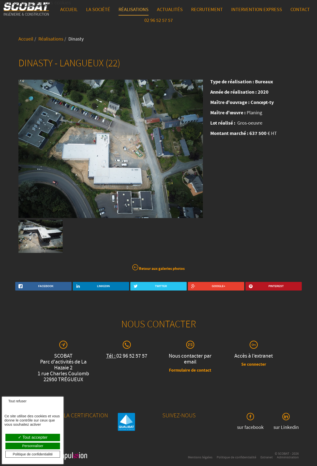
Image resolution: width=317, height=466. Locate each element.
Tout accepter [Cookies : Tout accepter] (32, 437)
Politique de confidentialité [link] (33, 454)
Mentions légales (200, 457)
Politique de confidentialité (236, 457)
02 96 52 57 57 (158, 21)
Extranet (266, 457)
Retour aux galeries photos (158, 268)
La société (98, 10)
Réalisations (134, 10)
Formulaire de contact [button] (190, 370)
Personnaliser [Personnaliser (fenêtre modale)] (32, 446)
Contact (300, 10)
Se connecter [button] (253, 364)
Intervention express (256, 10)
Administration (288, 457)
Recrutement (207, 10)
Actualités (170, 10)
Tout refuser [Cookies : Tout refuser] (15, 401)
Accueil (69, 10)
